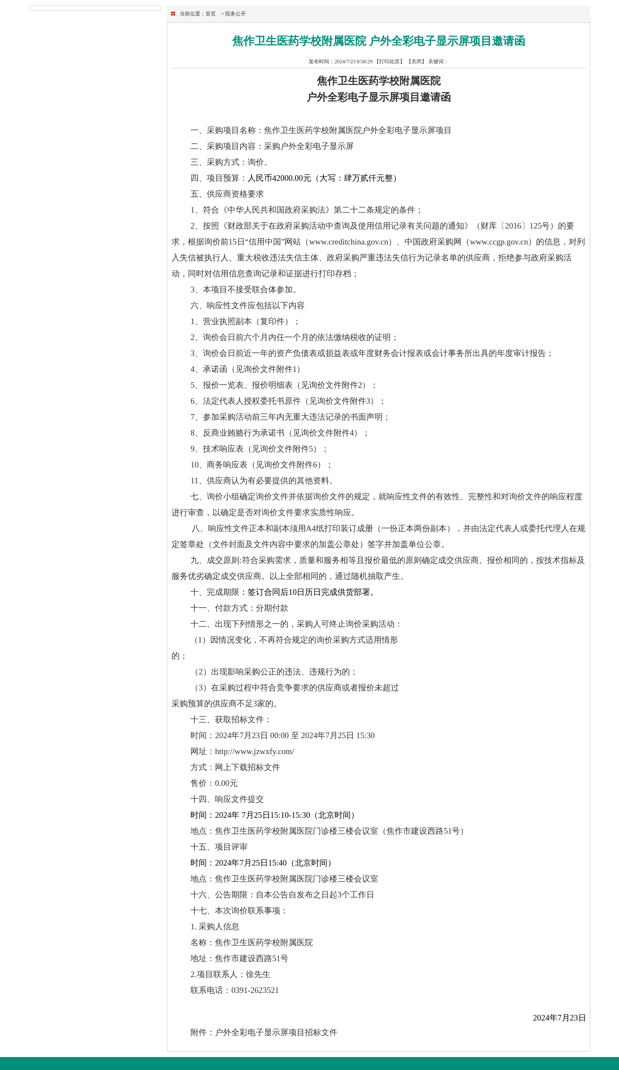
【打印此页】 (389, 62)
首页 (210, 14)
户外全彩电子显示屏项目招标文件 (276, 1032)
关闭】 (419, 62)
